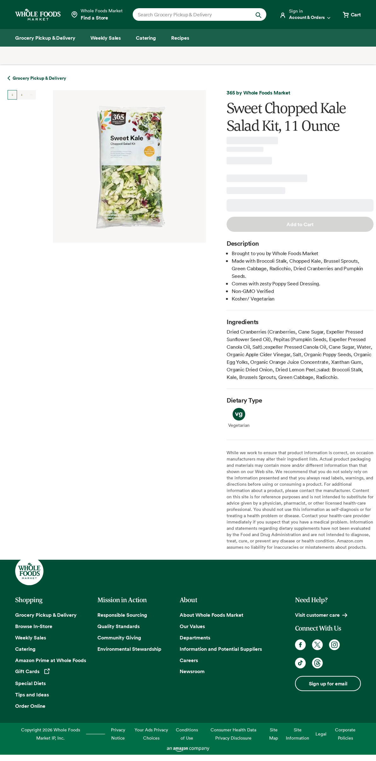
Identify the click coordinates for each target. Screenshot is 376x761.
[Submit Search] (258, 14)
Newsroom (192, 671)
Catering (25, 648)
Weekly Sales (30, 637)
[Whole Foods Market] (38, 14)
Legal (321, 734)
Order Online (30, 705)
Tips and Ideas (32, 694)
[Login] (305, 14)
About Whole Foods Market (211, 614)
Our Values (192, 626)
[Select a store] (97, 14)
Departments (195, 637)
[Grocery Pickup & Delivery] (45, 38)
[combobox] (193, 14)
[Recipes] (180, 38)
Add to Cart (300, 224)
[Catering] (146, 38)
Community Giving (119, 637)
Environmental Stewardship (129, 648)
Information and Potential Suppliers (221, 648)
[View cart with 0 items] (351, 14)
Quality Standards (118, 626)
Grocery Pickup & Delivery (46, 614)
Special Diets (30, 683)
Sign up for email (328, 683)
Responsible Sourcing (122, 614)
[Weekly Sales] (105, 38)
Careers (189, 660)
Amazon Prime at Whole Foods (50, 660)
